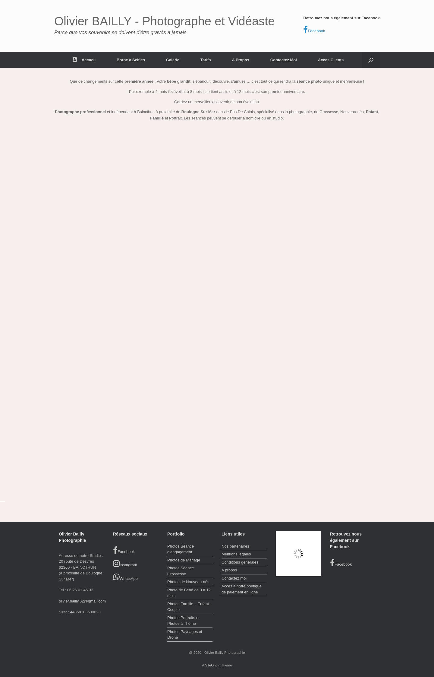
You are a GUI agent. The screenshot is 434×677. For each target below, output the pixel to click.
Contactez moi (234, 578)
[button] (371, 60)
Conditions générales (240, 562)
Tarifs (205, 60)
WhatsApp (125, 577)
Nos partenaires (235, 546)
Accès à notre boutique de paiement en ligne (242, 589)
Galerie (172, 60)
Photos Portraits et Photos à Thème (183, 620)
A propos (229, 570)
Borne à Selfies (131, 60)
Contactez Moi (283, 60)
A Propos (240, 60)
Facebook (314, 29)
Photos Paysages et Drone (184, 634)
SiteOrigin (212, 665)
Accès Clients (331, 60)
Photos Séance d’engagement (180, 549)
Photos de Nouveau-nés (188, 582)
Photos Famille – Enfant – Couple (189, 607)
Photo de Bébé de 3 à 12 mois (189, 593)
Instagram (125, 563)
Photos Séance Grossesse (180, 571)
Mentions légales (236, 554)
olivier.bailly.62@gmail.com (82, 601)
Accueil (84, 60)
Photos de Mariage (183, 560)
